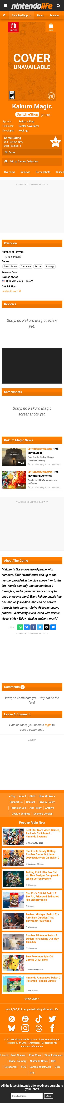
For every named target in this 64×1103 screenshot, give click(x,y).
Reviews (25, 172)
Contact (30, 802)
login (48, 725)
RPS (32, 1072)
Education (26, 266)
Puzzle (38, 266)
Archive (49, 807)
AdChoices (34, 1043)
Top (12, 796)
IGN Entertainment (50, 1039)
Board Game (10, 266)
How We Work (47, 796)
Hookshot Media (20, 1039)
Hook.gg (23, 130)
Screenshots (43, 172)
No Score (10, 152)
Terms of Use (18, 807)
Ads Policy (36, 807)
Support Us (16, 802)
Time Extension (53, 1055)
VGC (23, 1066)
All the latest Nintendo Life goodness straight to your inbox (32, 1087)
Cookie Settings (21, 813)
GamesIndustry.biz (40, 1066)
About (22, 796)
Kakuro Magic (32, 109)
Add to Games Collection (21, 162)
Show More (32, 998)
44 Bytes (23, 1043)
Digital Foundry (17, 1061)
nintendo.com (11, 291)
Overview (9, 172)
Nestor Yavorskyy (29, 126)
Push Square (18, 1055)
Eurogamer (11, 1066)
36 (21, 485)
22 (21, 462)
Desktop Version (43, 813)
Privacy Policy (47, 802)
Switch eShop (26, 121)
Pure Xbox (35, 1055)
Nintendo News (39, 1061)
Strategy (49, 266)
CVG (57, 1066)
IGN (53, 1061)
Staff (32, 796)
